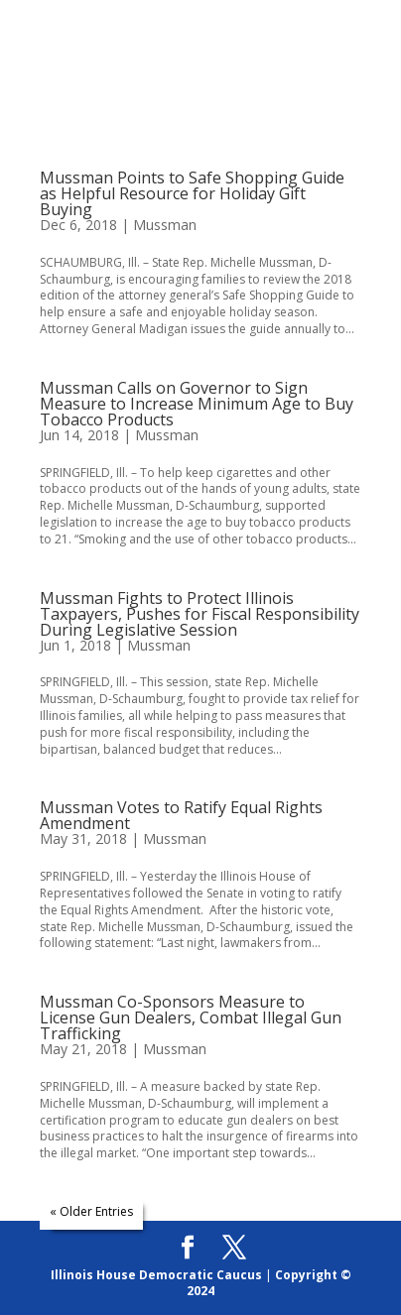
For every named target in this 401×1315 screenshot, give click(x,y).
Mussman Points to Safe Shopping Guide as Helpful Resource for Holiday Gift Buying (192, 193)
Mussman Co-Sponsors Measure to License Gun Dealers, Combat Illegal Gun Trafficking (190, 1017)
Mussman (165, 224)
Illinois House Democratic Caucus (156, 1274)
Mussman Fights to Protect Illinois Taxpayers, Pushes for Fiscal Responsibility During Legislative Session (199, 614)
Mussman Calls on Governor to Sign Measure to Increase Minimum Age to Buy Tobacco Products (196, 403)
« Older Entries (91, 1211)
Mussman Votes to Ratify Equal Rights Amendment (181, 815)
